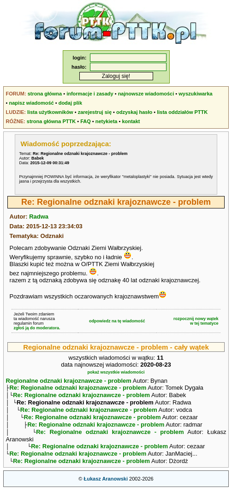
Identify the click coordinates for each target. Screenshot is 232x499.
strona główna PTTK (51, 121)
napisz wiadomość (31, 103)
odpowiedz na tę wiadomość (117, 321)
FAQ (85, 121)
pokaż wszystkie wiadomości (115, 372)
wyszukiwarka (195, 93)
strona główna (45, 93)
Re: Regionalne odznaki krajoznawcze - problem (77, 388)
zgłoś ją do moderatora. (37, 328)
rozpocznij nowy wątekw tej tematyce (196, 321)
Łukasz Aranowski (105, 488)
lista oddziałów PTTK (182, 112)
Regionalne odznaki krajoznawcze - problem (68, 380)
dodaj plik (70, 103)
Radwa (38, 216)
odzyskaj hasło (134, 112)
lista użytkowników (50, 112)
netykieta (106, 121)
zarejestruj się (95, 112)
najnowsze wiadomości (146, 93)
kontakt (131, 121)
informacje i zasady (89, 93)
